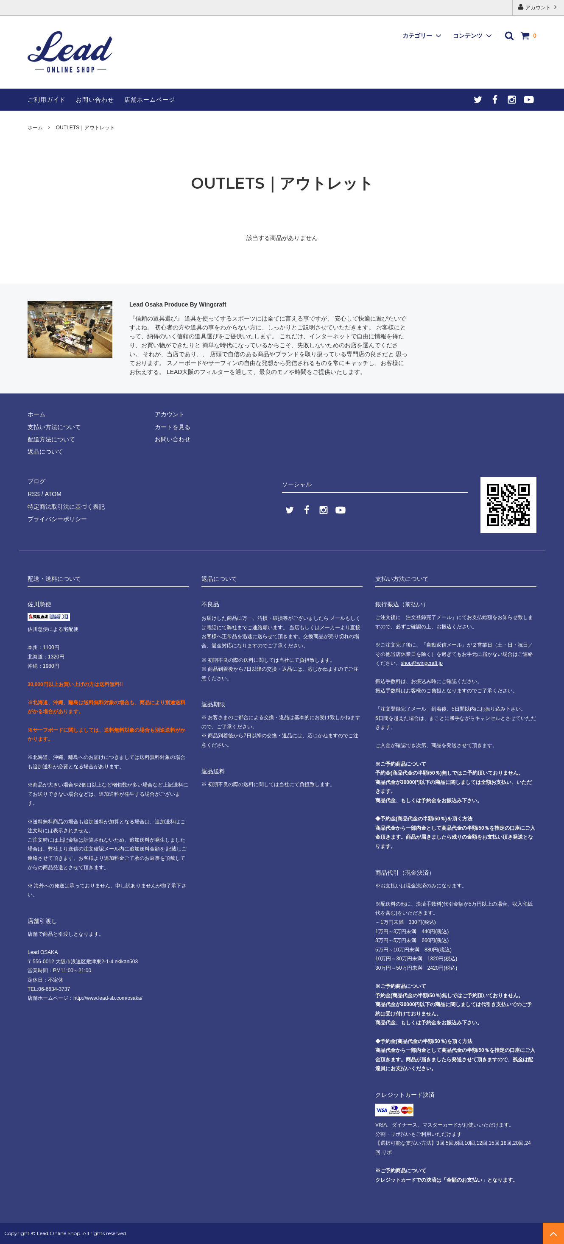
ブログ (36, 481)
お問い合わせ (95, 99)
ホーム (35, 128)
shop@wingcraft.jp (422, 663)
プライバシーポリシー (57, 518)
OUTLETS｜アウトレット (85, 128)
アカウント (538, 7)
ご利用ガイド (47, 99)
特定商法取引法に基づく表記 (66, 506)
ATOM (53, 494)
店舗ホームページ (149, 99)
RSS (34, 494)
